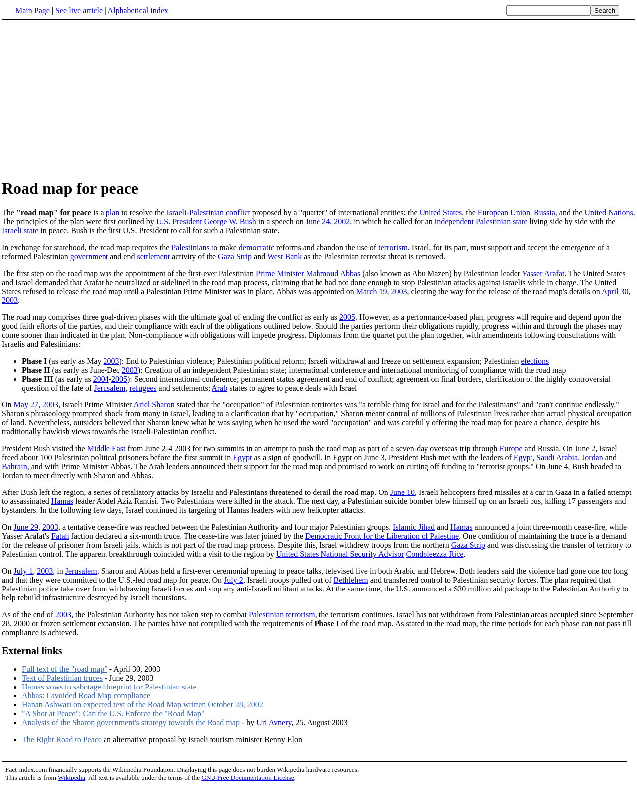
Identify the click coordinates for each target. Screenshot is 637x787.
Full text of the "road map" (64, 669)
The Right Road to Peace (62, 739)
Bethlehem (351, 580)
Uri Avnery (273, 722)
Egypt (242, 457)
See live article (79, 10)
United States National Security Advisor (340, 554)
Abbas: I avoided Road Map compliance (86, 695)
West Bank (284, 256)
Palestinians (190, 247)
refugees (142, 388)
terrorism (393, 247)
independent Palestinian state (481, 221)
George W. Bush (230, 221)
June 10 (402, 492)
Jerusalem (109, 388)
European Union (504, 212)
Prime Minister (280, 273)
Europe (510, 448)
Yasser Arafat (543, 273)
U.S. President (179, 221)
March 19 (371, 291)
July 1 (23, 571)
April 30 (615, 291)
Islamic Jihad (414, 527)
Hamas (62, 501)
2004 (101, 379)
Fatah (60, 536)
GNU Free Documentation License (247, 777)
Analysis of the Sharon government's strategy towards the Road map (131, 722)
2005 (347, 317)
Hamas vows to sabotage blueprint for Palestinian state (109, 687)
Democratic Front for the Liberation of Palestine (382, 536)
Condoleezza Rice (435, 554)
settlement (153, 256)
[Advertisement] (85, 99)
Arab (219, 388)
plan (113, 212)
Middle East (106, 448)
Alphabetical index (137, 10)
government (89, 256)
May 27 (26, 404)
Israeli (12, 230)
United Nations (608, 212)
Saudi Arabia (557, 457)
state (31, 230)
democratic (256, 247)
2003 (399, 291)
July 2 (233, 580)
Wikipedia (71, 777)
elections (535, 361)
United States (440, 212)
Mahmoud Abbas (333, 273)
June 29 (26, 527)
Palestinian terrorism (282, 614)
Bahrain (14, 466)
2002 (342, 221)
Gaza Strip (235, 256)
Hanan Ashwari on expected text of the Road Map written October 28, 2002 (142, 704)
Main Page (32, 10)
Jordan (592, 457)
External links (32, 650)
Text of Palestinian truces (62, 678)
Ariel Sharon (153, 404)
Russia (544, 212)
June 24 (318, 221)
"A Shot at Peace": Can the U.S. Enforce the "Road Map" (113, 713)
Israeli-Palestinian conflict (208, 212)
